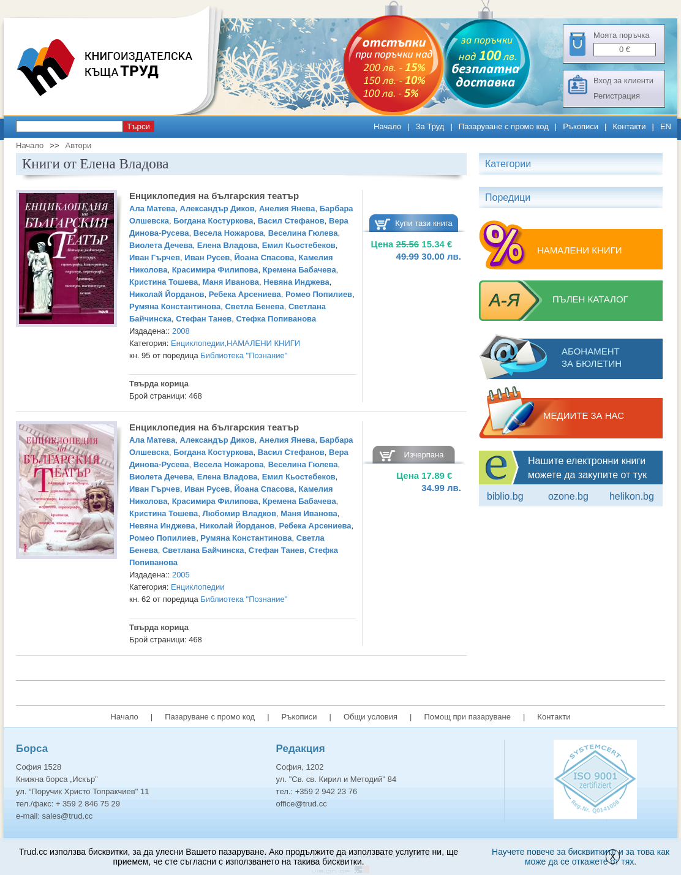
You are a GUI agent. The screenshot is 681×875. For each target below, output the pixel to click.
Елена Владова (227, 245)
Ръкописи (580, 126)
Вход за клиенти (623, 80)
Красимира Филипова (215, 269)
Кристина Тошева (163, 282)
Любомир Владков (239, 513)
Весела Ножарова (229, 233)
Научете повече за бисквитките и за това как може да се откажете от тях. (580, 856)
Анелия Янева (287, 208)
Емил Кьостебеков (299, 245)
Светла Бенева (254, 306)
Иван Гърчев (154, 257)
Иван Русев (207, 257)
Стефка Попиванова (276, 318)
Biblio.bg (505, 496)
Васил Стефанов (291, 220)
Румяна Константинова (174, 306)
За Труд (430, 126)
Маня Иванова (231, 282)
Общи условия (370, 716)
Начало (387, 126)
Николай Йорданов (167, 294)
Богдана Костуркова (213, 220)
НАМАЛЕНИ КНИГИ (263, 343)
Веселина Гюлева (303, 233)
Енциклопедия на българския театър (214, 195)
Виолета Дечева (161, 245)
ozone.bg (568, 496)
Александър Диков (217, 208)
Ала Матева (152, 208)
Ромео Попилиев (318, 294)
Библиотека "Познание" (243, 355)
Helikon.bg (631, 496)
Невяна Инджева (296, 282)
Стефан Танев (203, 318)
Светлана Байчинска (203, 550)
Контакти (628, 126)
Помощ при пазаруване (467, 716)
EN (665, 126)
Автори (78, 145)
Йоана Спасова (264, 257)
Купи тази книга (424, 223)
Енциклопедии (197, 343)
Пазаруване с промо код (504, 126)
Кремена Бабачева (299, 269)
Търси (138, 126)
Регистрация (616, 95)
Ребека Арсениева (245, 294)
